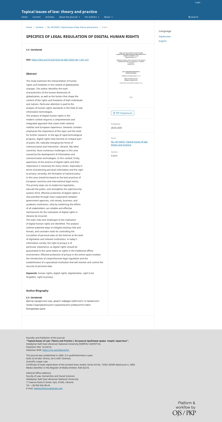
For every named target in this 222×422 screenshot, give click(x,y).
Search (193, 16)
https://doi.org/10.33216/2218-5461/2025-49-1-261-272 (60, 59)
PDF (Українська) (123, 113)
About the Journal (68, 16)
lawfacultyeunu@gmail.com (48, 388)
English (162, 41)
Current (37, 16)
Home (25, 16)
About (107, 16)
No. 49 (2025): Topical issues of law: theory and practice (72, 27)
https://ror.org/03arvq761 (55, 350)
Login (197, 2)
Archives (49, 16)
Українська (165, 36)
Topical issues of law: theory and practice (59, 11)
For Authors (91, 16)
